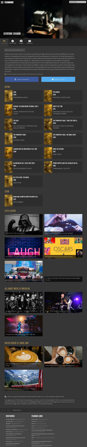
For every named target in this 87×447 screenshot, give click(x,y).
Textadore (34, 444)
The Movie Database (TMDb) (51, 395)
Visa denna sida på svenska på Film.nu (14, 50)
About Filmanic (35, 414)
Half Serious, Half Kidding (11, 424)
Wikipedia (14, 74)
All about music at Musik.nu (17, 286)
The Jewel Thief (9, 416)
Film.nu (33, 420)
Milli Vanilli (8, 418)
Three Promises (9, 426)
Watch (33, 432)
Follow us (34, 418)
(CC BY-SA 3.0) (40, 74)
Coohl (33, 422)
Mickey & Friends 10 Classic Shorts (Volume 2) (15, 432)
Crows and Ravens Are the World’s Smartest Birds (42, 425)
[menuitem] (3, 405)
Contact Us (34, 416)
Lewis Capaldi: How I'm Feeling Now (13, 428)
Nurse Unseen (9, 436)
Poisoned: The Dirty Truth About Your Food (15, 420)
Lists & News (10, 210)
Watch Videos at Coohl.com (16, 339)
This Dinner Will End (10, 414)
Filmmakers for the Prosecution (12, 438)
